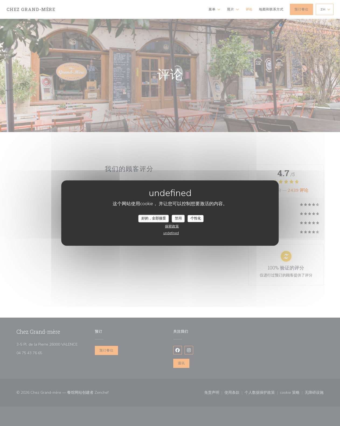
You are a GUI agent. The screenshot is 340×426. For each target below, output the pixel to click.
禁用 (178, 218)
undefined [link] (171, 232)
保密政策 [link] (172, 226)
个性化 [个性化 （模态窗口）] (195, 218)
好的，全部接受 (153, 218)
